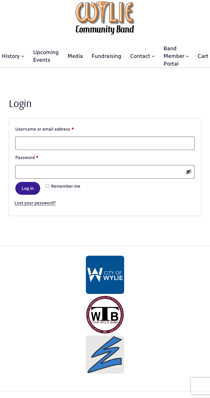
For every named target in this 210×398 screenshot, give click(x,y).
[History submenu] (22, 56)
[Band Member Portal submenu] (187, 56)
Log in (28, 188)
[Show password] (189, 172)
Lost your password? (35, 202)
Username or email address (53, 128)
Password (35, 156)
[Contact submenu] (153, 56)
